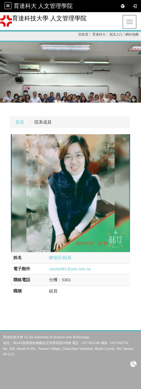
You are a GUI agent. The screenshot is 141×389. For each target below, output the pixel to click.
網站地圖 (132, 34)
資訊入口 (116, 34)
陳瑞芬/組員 (60, 257)
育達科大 (99, 34)
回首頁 (83, 34)
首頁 (19, 122)
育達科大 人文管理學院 (43, 6)
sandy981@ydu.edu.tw (70, 269)
